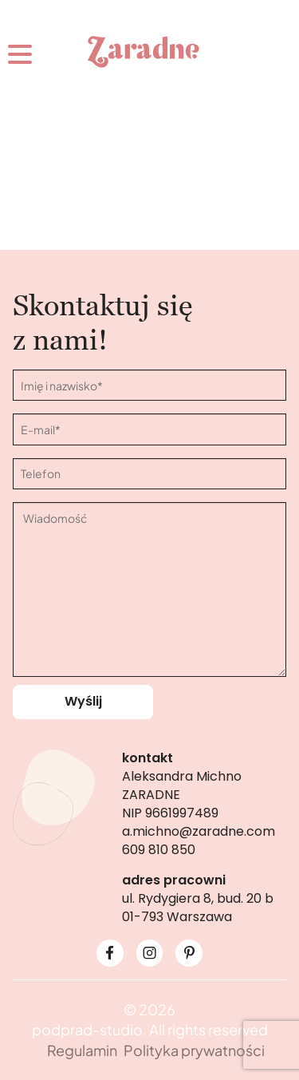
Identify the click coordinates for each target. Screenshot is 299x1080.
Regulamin (82, 1050)
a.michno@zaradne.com (198, 831)
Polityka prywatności (194, 1050)
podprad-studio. (89, 1029)
